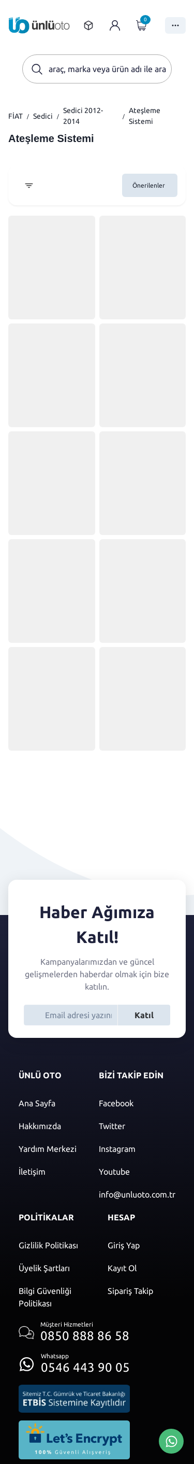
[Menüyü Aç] (175, 25)
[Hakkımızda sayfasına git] (48, 1126)
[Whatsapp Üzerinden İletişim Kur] (171, 1440)
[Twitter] (137, 1126)
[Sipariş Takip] (142, 1291)
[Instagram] (137, 1149)
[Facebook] (137, 1103)
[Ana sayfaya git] (39, 25)
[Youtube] (137, 1171)
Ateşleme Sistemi (144, 115)
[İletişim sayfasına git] (48, 1171)
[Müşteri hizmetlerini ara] (74, 1332)
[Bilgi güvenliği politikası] (53, 1297)
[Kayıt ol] (142, 1268)
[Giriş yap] (115, 25)
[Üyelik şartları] (53, 1268)
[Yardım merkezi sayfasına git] (48, 1149)
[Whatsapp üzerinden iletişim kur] (74, 1361)
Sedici (43, 116)
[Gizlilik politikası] (53, 1245)
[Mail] (137, 1194)
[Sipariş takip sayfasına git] (88, 25)
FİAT (15, 116)
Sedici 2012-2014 (83, 115)
